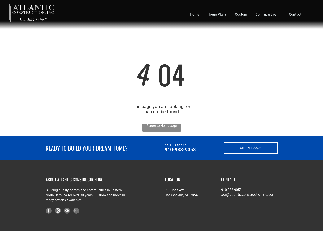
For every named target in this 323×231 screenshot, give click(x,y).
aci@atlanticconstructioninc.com (248, 194)
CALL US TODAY (175, 145)
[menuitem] (195, 14)
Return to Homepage (161, 126)
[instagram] (58, 211)
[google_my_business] (67, 211)
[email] (76, 211)
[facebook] (49, 211)
